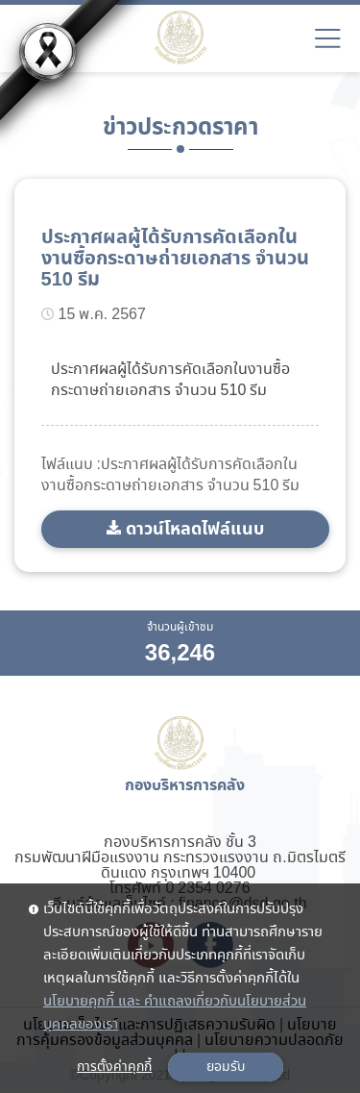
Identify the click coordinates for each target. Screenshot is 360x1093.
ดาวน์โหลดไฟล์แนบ (195, 529)
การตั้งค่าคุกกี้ (114, 1067)
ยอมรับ (225, 1067)
